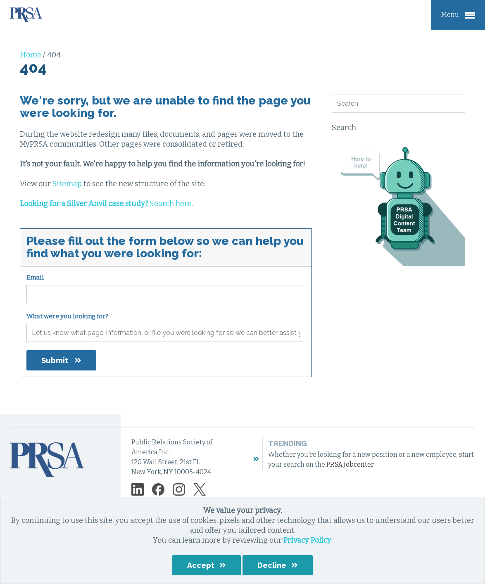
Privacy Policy (307, 540)
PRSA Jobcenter (349, 464)
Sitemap (67, 183)
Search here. (106, 203)
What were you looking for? (67, 316)
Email (35, 277)
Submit (54, 360)
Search (344, 127)
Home (31, 54)
